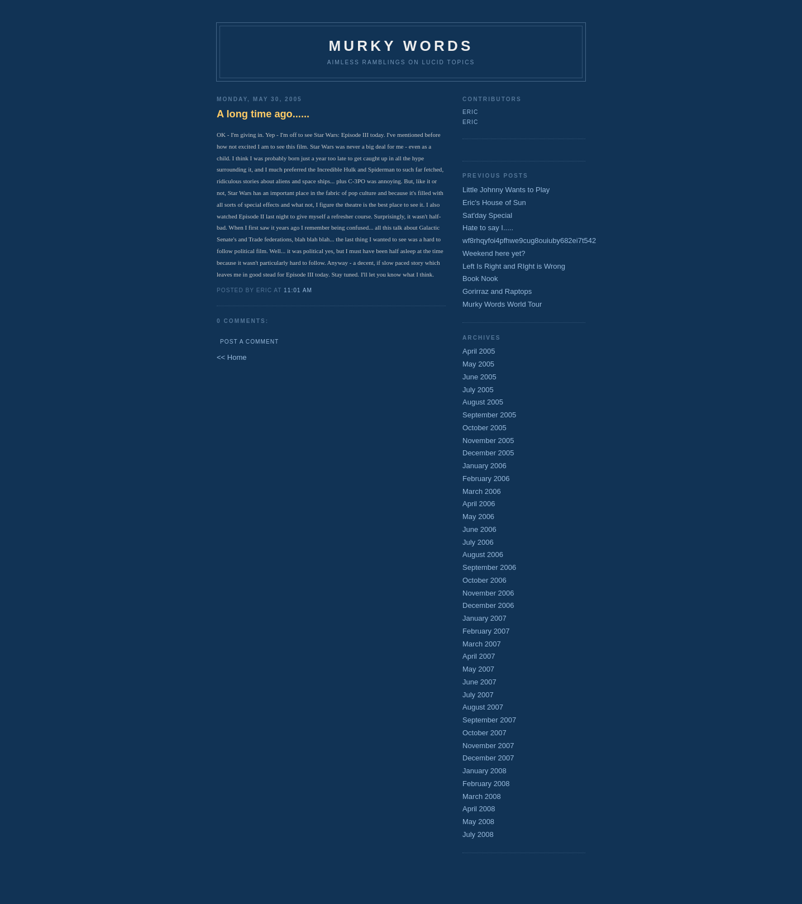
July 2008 (478, 834)
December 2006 (488, 605)
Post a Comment (249, 342)
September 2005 (489, 415)
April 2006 (478, 503)
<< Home (231, 357)
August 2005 (482, 402)
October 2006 (484, 580)
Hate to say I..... (487, 227)
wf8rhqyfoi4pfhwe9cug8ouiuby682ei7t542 (529, 240)
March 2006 (481, 491)
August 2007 (482, 707)
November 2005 (488, 440)
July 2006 (478, 542)
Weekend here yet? (494, 253)
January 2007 (484, 618)
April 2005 (478, 351)
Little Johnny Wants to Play (506, 189)
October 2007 (484, 733)
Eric (470, 112)
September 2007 (489, 720)
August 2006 (482, 554)
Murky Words (401, 45)
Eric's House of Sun (494, 202)
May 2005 (478, 364)
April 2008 (478, 809)
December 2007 (488, 758)
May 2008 (478, 821)
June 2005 (479, 377)
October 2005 (484, 428)
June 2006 (479, 529)
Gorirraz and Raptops (497, 291)
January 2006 (484, 465)
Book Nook (480, 278)
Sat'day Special (487, 215)
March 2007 (481, 644)
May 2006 (478, 516)
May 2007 (478, 669)
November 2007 (488, 745)
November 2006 (488, 593)
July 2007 (478, 695)
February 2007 (486, 631)
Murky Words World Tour (502, 304)
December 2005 (488, 453)
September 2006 (489, 567)
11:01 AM (298, 290)
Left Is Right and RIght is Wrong (513, 266)
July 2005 (478, 390)
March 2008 (481, 796)
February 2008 (486, 783)
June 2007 (479, 682)
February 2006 (486, 478)
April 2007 (478, 656)
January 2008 (484, 771)
